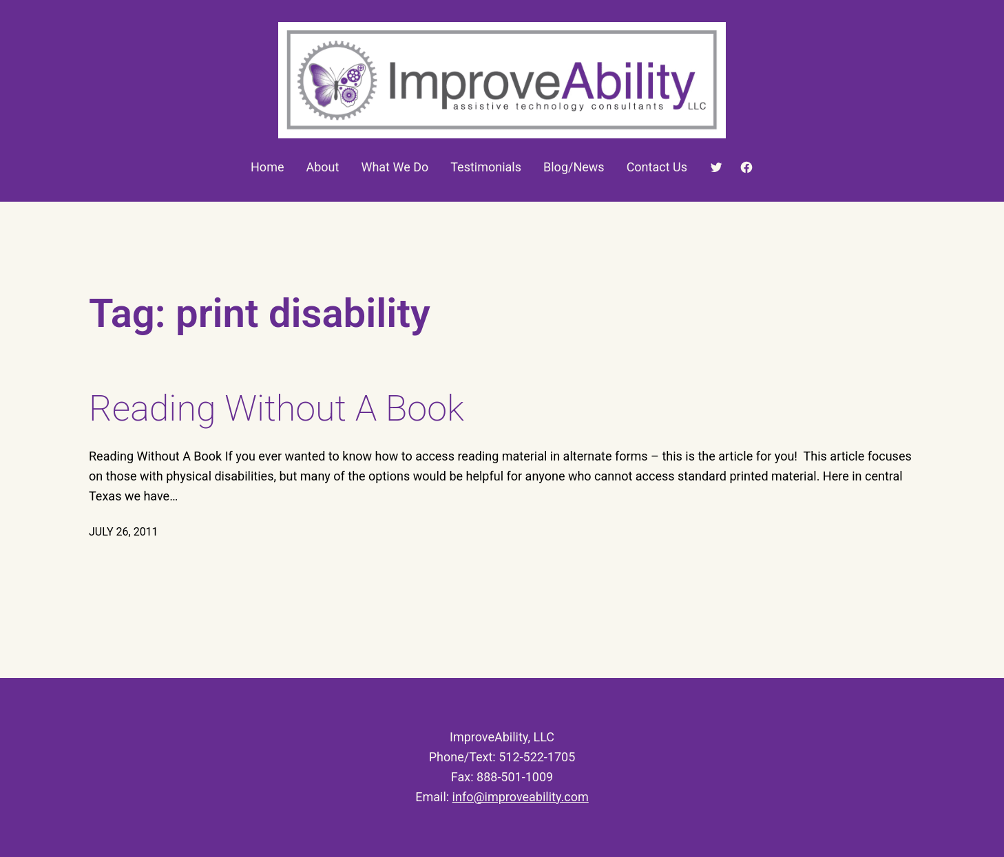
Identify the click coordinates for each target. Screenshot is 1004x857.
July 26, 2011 (123, 531)
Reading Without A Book (276, 409)
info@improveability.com (520, 797)
